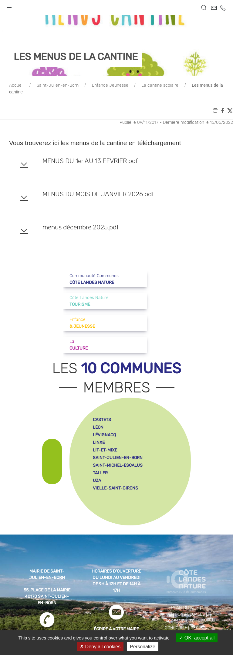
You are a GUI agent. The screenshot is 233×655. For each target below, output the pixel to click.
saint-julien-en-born (118, 457)
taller (100, 473)
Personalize (142, 646)
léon (98, 427)
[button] (9, 6)
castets (102, 419)
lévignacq (104, 434)
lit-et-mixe (105, 450)
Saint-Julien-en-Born (58, 85)
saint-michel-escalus (118, 465)
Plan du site (185, 608)
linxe (99, 442)
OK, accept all (196, 637)
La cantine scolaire (159, 85)
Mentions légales (185, 614)
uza (97, 480)
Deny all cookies (100, 646)
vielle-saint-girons (115, 488)
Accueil (16, 85)
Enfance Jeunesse (110, 85)
